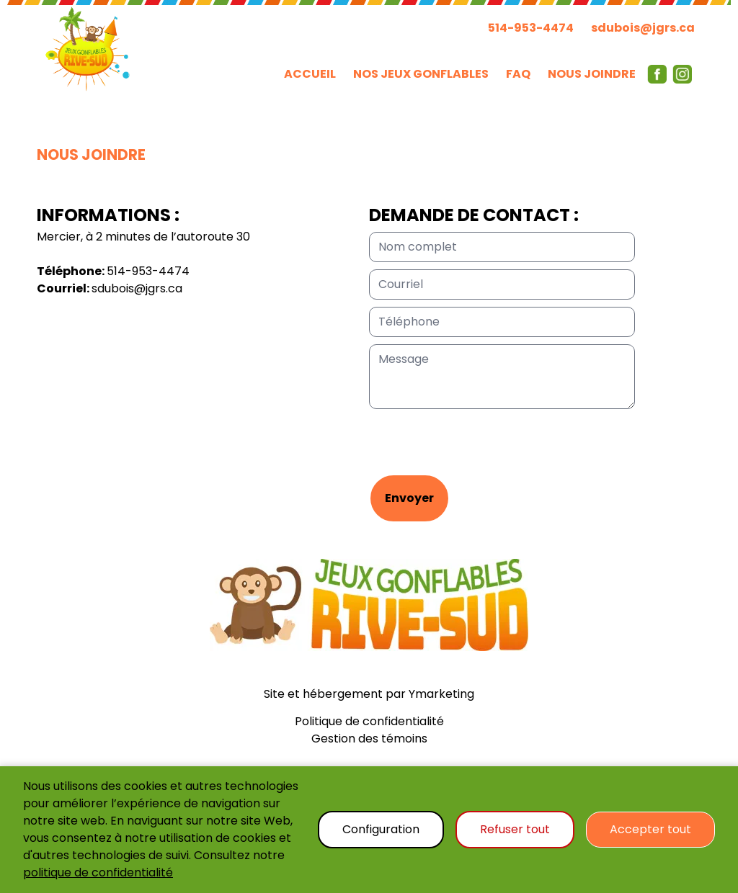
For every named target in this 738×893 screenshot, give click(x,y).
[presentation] (478, 446)
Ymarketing (441, 694)
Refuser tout (515, 829)
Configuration (380, 829)
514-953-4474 (531, 27)
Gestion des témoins (369, 738)
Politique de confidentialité (369, 721)
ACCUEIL (310, 74)
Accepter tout (650, 829)
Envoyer (409, 498)
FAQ (518, 74)
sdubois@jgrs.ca (643, 27)
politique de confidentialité (98, 872)
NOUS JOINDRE (592, 74)
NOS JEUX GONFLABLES (421, 74)
